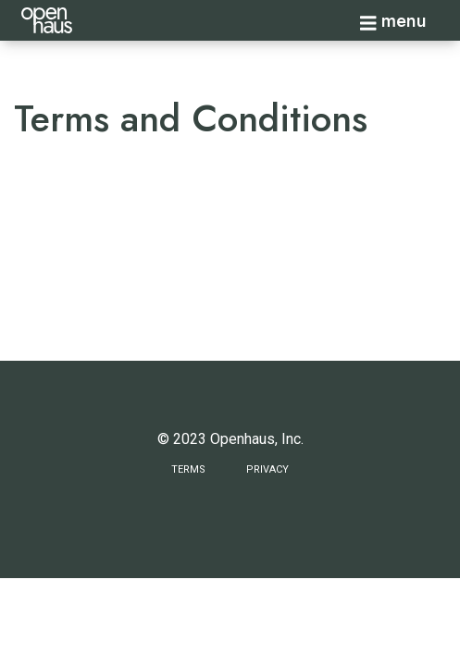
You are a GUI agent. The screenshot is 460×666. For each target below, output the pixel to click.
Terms (188, 469)
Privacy (267, 469)
